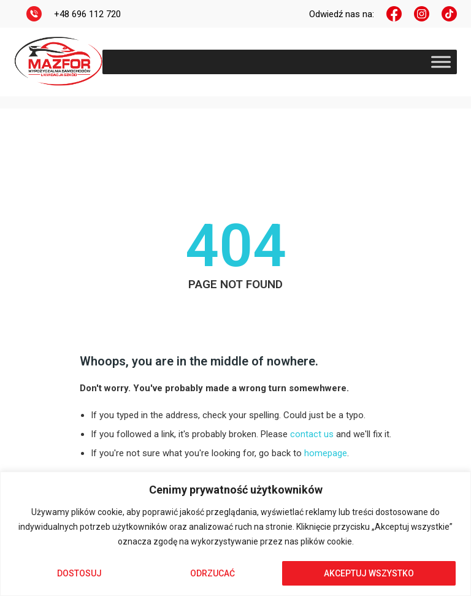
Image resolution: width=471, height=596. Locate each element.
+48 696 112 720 (87, 14)
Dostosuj (79, 573)
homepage (325, 453)
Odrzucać (212, 573)
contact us (312, 434)
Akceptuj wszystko (369, 573)
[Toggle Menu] (441, 61)
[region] (235, 534)
